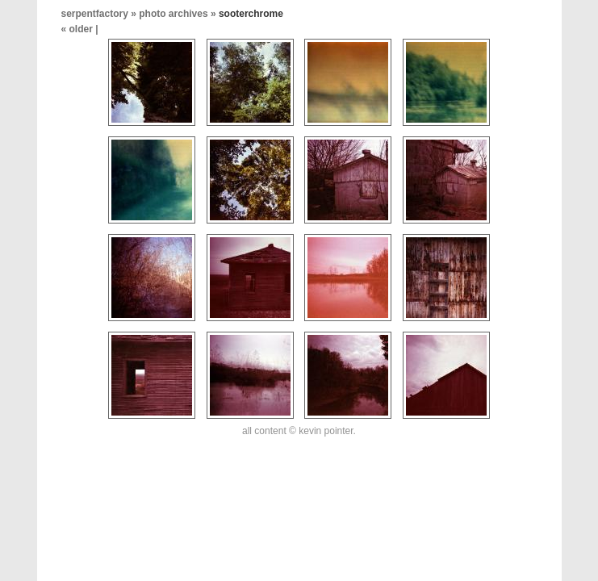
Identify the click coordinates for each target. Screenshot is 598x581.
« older (78, 29)
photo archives (173, 13)
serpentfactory (94, 13)
